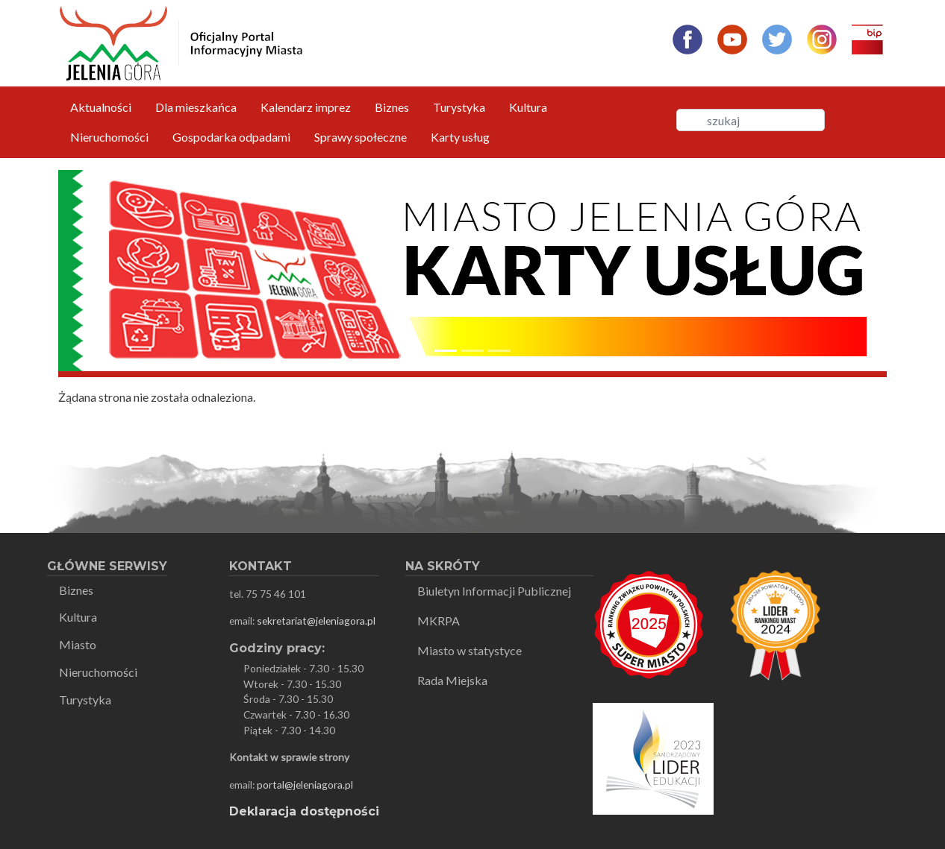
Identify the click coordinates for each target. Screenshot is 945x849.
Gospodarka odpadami (231, 137)
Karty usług (460, 137)
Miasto (77, 644)
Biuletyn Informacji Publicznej (494, 591)
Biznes (392, 107)
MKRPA (438, 620)
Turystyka (459, 107)
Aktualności (100, 107)
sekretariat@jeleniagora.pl (316, 620)
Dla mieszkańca (196, 107)
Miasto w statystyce (469, 650)
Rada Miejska (452, 680)
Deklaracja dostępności (304, 811)
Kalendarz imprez (306, 107)
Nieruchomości (109, 137)
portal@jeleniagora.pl (305, 784)
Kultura (528, 107)
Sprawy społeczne (360, 137)
